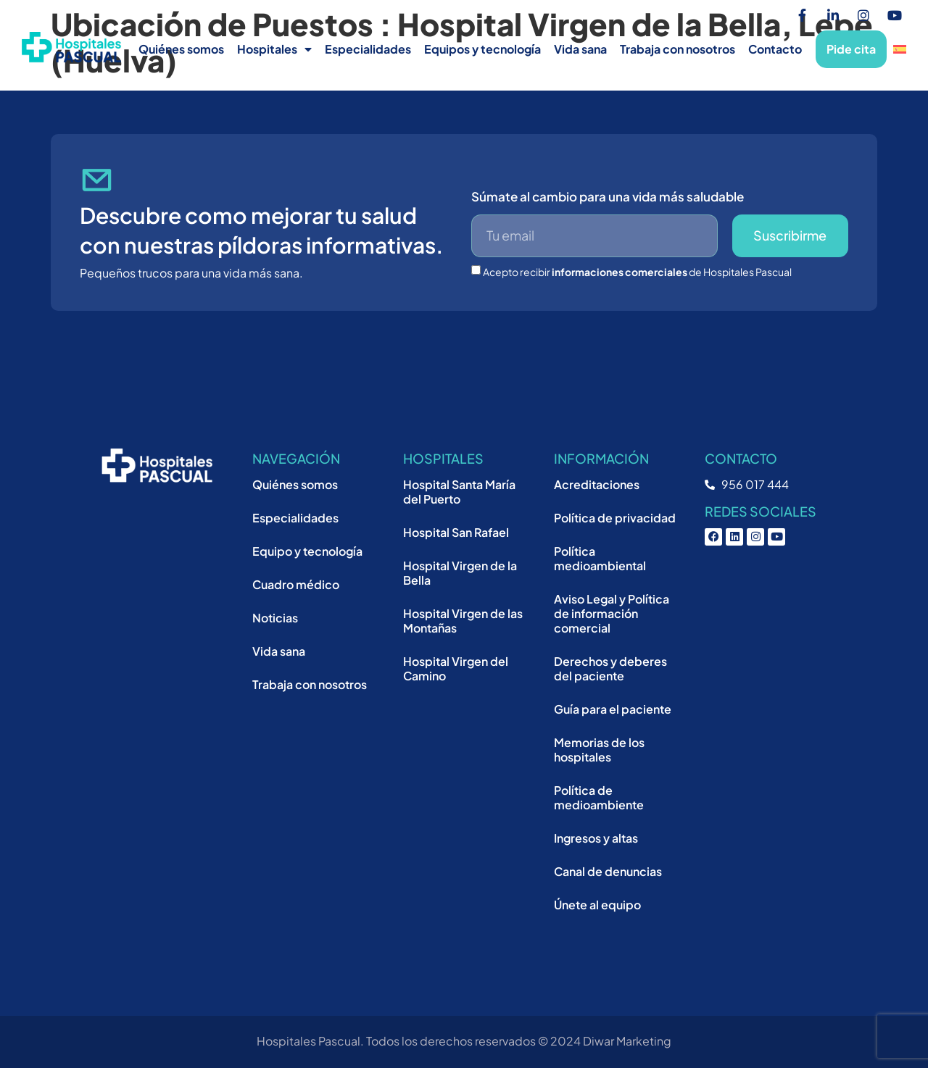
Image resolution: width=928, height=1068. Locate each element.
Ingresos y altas (596, 838)
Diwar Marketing (627, 1040)
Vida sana (580, 49)
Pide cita (851, 49)
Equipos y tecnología (482, 49)
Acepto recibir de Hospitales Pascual (637, 271)
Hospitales (274, 49)
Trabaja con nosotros (677, 49)
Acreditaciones (596, 484)
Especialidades (368, 49)
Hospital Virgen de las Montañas (463, 620)
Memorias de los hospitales (599, 749)
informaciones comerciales (619, 271)
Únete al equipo (597, 904)
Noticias (275, 617)
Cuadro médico (295, 584)
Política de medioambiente (599, 797)
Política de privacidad (615, 517)
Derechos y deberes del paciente (610, 668)
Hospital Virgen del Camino (455, 668)
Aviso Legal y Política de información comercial (611, 613)
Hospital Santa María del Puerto (459, 491)
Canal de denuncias (608, 871)
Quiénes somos (181, 49)
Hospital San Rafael (456, 532)
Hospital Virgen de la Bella (460, 573)
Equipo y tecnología (307, 551)
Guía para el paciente (612, 709)
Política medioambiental (600, 558)
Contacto (775, 49)
